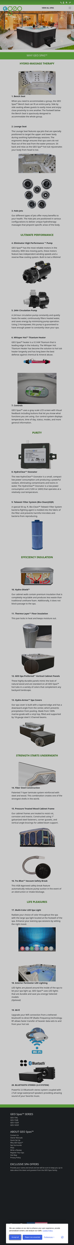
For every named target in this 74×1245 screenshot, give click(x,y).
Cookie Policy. (48, 1231)
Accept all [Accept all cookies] (15, 1237)
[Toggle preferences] (49, 1237)
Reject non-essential (32, 1237)
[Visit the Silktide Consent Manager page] (62, 1237)
